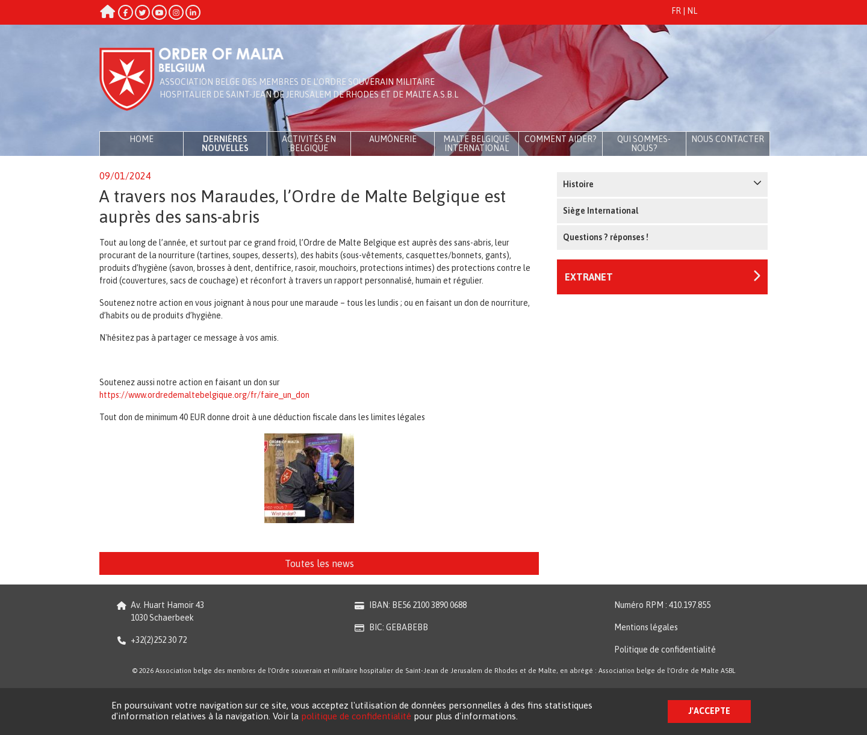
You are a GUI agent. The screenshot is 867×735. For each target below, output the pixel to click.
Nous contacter (727, 139)
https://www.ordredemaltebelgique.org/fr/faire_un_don (204, 395)
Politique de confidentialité (665, 649)
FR (676, 11)
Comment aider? (560, 139)
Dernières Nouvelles (225, 143)
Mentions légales (646, 627)
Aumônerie (393, 139)
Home (141, 139)
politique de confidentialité (356, 716)
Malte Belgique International (476, 143)
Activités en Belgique (309, 143)
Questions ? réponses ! (605, 237)
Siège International (600, 211)
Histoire (662, 183)
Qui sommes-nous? (644, 143)
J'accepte (709, 711)
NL (692, 11)
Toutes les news (319, 563)
